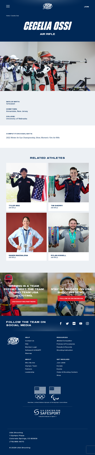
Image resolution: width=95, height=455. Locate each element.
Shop (59, 375)
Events (59, 369)
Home (8, 15)
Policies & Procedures (66, 344)
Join (86, 7)
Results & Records (64, 347)
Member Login (31, 347)
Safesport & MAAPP (33, 350)
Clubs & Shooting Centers (67, 372)
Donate (60, 366)
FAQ (26, 344)
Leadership (29, 372)
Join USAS (61, 362)
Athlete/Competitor (64, 340)
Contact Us (29, 340)
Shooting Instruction (65, 350)
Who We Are (30, 362)
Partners (28, 369)
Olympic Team (31, 366)
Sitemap (28, 353)
